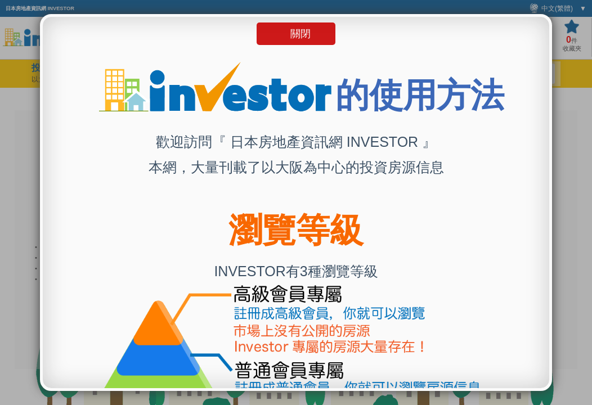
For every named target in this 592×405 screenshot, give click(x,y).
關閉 (300, 33)
